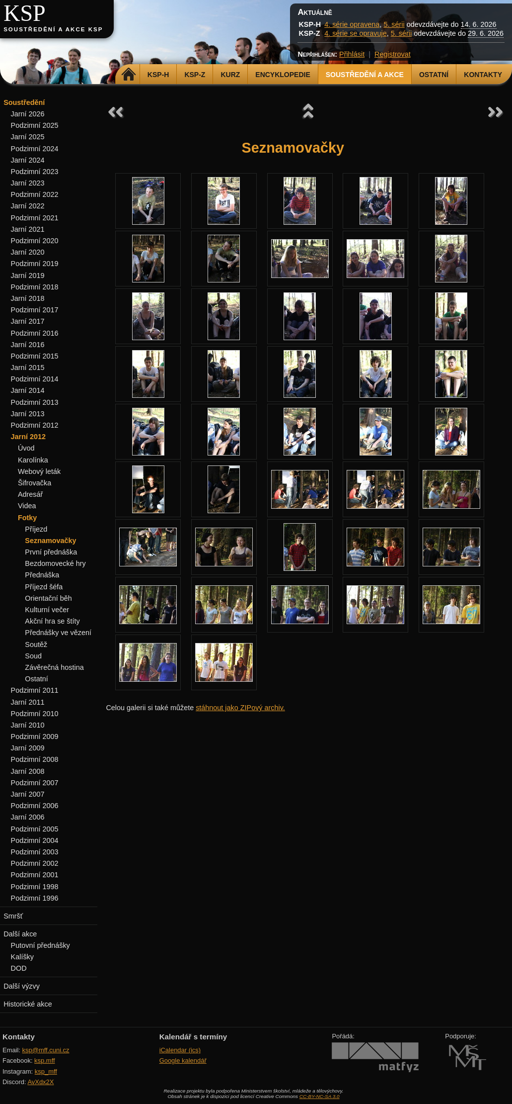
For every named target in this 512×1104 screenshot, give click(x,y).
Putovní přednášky (40, 945)
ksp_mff (46, 1071)
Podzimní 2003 (35, 852)
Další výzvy (21, 986)
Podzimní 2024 (35, 149)
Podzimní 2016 (35, 333)
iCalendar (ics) (180, 1050)
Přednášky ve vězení (58, 633)
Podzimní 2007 (35, 783)
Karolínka (33, 460)
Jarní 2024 (28, 160)
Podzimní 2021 (35, 218)
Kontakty (483, 75)
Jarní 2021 (28, 229)
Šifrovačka (34, 483)
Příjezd (36, 529)
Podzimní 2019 (35, 264)
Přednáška (42, 575)
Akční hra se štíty (52, 621)
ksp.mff (44, 1060)
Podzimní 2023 (35, 172)
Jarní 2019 (28, 275)
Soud (33, 656)
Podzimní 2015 (35, 356)
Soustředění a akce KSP (53, 29)
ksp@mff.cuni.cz (46, 1050)
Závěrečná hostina (54, 667)
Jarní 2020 (28, 252)
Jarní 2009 (28, 748)
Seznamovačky (50, 541)
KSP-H (158, 75)
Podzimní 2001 (35, 875)
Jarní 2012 (28, 437)
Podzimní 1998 (35, 887)
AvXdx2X (40, 1082)
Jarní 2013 (28, 414)
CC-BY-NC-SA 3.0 (319, 1096)
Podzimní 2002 (35, 863)
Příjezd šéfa (44, 587)
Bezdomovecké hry (55, 563)
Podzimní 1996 (35, 898)
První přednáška (51, 552)
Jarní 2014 (28, 390)
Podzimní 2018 (35, 287)
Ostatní (433, 75)
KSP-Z (194, 75)
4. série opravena (351, 24)
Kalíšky (22, 957)
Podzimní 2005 (35, 829)
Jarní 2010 (28, 725)
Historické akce (27, 1004)
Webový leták (39, 471)
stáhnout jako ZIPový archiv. (240, 708)
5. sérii (393, 24)
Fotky (27, 518)
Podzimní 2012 (35, 425)
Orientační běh (48, 598)
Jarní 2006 (28, 817)
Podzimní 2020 (35, 241)
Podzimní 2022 (35, 194)
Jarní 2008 (28, 771)
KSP (24, 13)
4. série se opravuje (355, 33)
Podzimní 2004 (35, 840)
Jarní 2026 (28, 114)
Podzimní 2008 (35, 759)
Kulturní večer (47, 610)
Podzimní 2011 (35, 690)
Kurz (230, 75)
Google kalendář (183, 1060)
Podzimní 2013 (35, 402)
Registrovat (392, 54)
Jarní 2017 (28, 321)
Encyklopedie (282, 75)
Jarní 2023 (28, 183)
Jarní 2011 (28, 702)
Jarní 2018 (28, 298)
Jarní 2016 (28, 345)
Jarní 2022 (28, 206)
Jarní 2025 (28, 137)
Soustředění (24, 102)
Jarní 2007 (28, 794)
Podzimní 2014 (35, 379)
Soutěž (36, 644)
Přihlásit (352, 54)
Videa (27, 506)
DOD (19, 968)
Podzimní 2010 (35, 714)
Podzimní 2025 (35, 125)
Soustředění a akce (365, 75)
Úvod (26, 448)
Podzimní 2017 (35, 310)
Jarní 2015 (28, 367)
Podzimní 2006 (35, 806)
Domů (129, 75)
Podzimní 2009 (35, 736)
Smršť (13, 916)
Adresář (30, 494)
